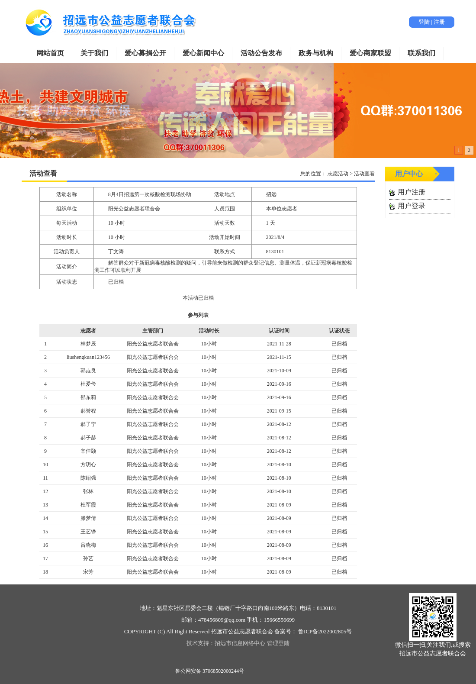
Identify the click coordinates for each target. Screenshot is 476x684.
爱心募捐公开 (145, 53)
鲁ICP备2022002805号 (324, 631)
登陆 (424, 22)
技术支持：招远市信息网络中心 (226, 643)
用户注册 (411, 192)
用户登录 (411, 206)
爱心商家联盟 (370, 53)
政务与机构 (316, 53)
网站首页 (50, 53)
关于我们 (94, 53)
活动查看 (43, 173)
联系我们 (421, 53)
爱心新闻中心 (203, 53)
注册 (439, 22)
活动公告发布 (261, 53)
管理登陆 (278, 643)
